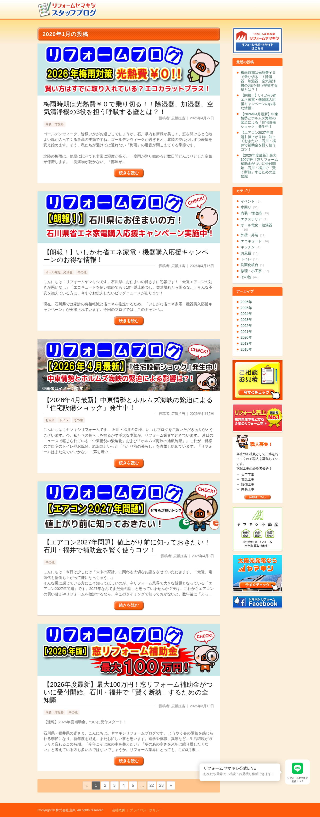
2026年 (246, 302)
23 (161, 785)
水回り (250, 207)
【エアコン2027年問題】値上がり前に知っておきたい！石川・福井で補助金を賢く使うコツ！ (258, 141)
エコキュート (256, 241)
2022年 (246, 326)
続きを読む (129, 173)
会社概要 (118, 810)
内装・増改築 (55, 124)
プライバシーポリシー (146, 810)
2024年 (246, 314)
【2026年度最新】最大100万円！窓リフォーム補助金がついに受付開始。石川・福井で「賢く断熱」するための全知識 (259, 165)
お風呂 (50, 420)
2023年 (246, 320)
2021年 (246, 332)
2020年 (246, 337)
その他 (82, 272)
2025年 (246, 308)
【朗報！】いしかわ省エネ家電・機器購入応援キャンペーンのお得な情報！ (258, 101)
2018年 (246, 349)
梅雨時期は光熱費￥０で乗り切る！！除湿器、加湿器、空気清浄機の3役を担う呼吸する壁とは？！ (259, 81)
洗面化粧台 (253, 265)
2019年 (246, 343)
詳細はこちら (257, 496)
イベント (251, 201)
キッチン (251, 247)
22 (152, 785)
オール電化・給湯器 (59, 272)
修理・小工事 (256, 271)
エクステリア (255, 219)
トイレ (64, 420)
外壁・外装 (254, 235)
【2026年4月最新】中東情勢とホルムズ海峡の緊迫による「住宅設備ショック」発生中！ (259, 120)
